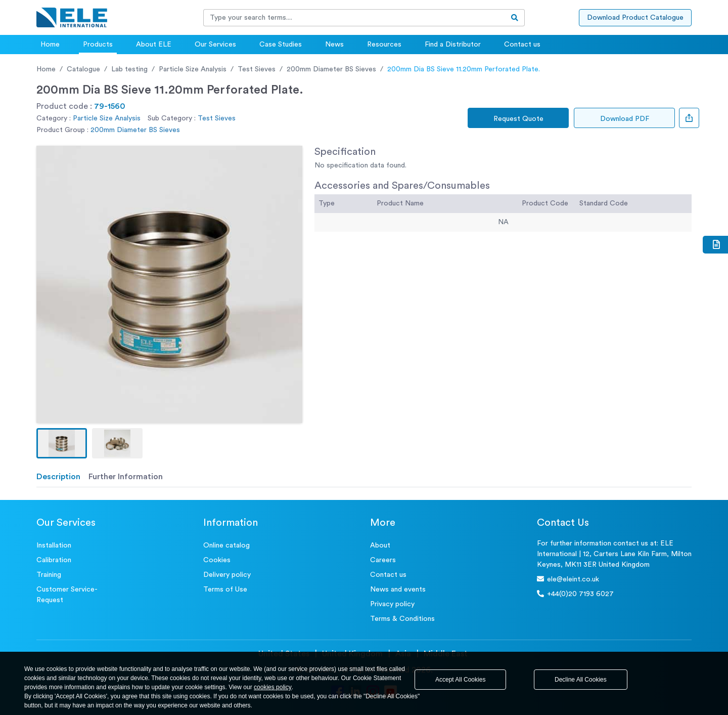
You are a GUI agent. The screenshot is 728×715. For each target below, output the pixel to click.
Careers (383, 560)
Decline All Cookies (581, 679)
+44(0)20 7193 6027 (575, 594)
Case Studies (280, 44)
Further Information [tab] (125, 477)
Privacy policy (392, 604)
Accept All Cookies (460, 679)
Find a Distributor (453, 44)
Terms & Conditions (402, 618)
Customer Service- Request (67, 595)
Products (98, 44)
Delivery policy (227, 574)
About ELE (153, 44)
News (334, 44)
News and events (398, 589)
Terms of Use (225, 589)
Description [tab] (58, 477)
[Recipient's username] (354, 17)
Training (48, 574)
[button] (61, 443)
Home (50, 44)
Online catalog (226, 545)
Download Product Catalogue (635, 17)
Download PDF (624, 118)
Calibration (53, 560)
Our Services (215, 44)
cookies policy (273, 687)
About (380, 545)
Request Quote (518, 118)
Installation (53, 545)
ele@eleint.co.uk (568, 579)
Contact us (522, 44)
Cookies (217, 560)
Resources (384, 44)
